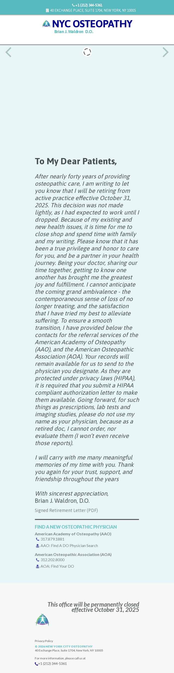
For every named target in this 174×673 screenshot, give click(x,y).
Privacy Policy (44, 651)
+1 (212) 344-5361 (88, 5)
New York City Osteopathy (68, 657)
